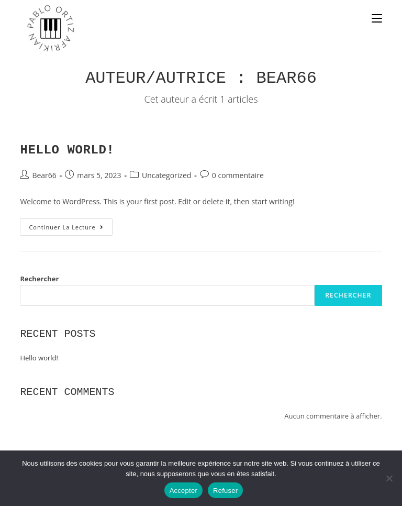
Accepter (183, 490)
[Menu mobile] (377, 19)
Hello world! (67, 150)
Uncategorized (166, 175)
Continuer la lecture (70, 224)
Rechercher (39, 278)
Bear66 (44, 175)
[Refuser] (389, 478)
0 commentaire (238, 175)
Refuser (225, 490)
